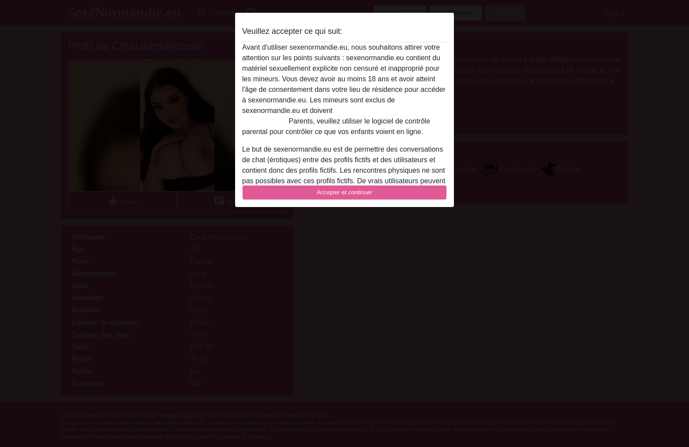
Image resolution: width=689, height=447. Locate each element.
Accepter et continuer (345, 192)
